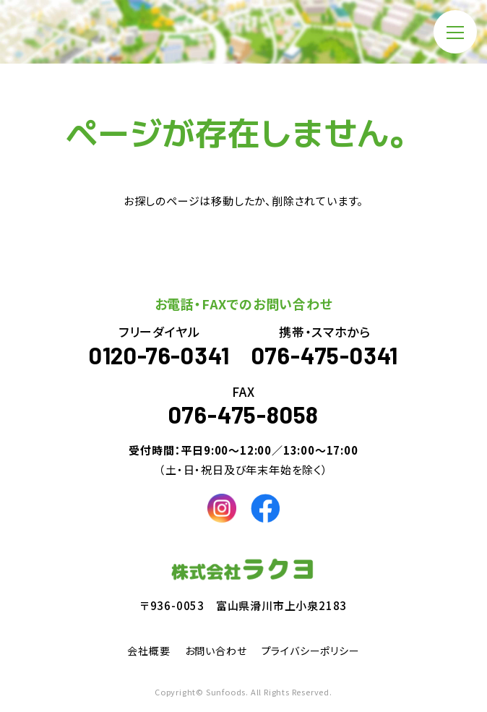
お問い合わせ (216, 650)
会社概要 (148, 650)
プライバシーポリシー (311, 650)
